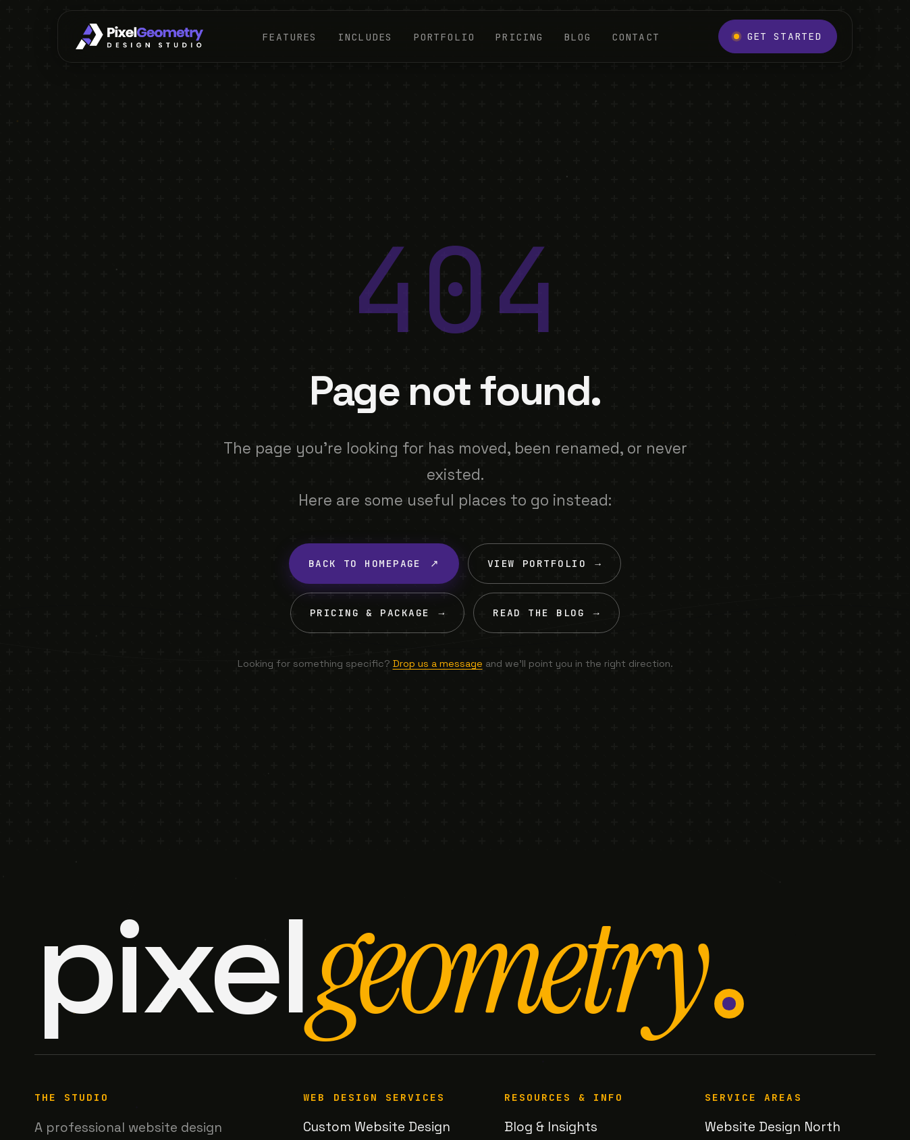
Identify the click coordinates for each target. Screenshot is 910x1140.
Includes (365, 36)
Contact (636, 36)
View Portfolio (544, 563)
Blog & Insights (550, 1126)
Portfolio (444, 36)
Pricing (519, 36)
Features (289, 36)
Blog (577, 36)
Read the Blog (546, 612)
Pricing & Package (378, 612)
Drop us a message (438, 663)
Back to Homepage (374, 563)
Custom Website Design (376, 1126)
